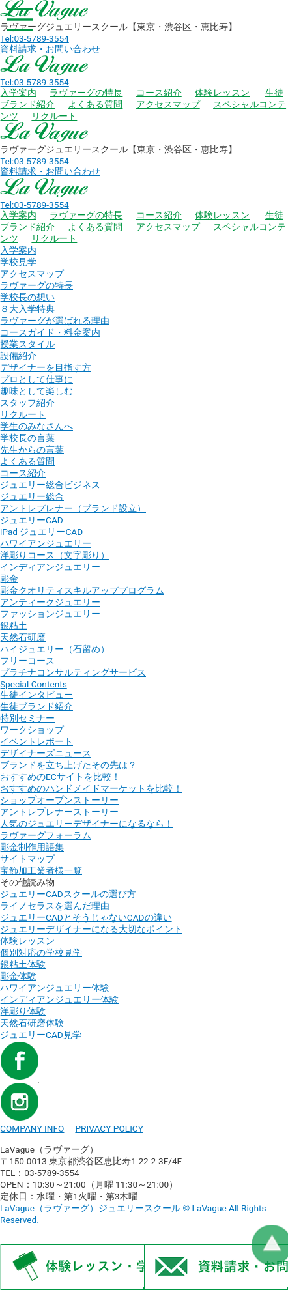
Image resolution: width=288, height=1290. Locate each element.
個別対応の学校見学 (41, 952)
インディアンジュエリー (50, 567)
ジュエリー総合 (32, 496)
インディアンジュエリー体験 (59, 999)
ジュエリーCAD (31, 520)
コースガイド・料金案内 (50, 332)
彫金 (9, 578)
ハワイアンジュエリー (45, 543)
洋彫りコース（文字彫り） (54, 555)
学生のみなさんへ (36, 426)
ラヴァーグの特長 (86, 92)
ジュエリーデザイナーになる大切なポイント (91, 929)
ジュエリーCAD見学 (40, 1034)
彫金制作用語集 (32, 847)
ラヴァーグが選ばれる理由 (54, 320)
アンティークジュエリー (50, 602)
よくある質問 (95, 104)
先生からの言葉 (32, 449)
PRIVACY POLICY (109, 1128)
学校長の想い (27, 297)
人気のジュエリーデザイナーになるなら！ (86, 823)
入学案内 (18, 92)
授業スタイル (27, 344)
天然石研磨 (23, 637)
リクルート (54, 116)
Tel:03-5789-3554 (34, 38)
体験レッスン (222, 92)
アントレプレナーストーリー (59, 812)
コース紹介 (159, 92)
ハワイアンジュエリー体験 (54, 987)
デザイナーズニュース (45, 753)
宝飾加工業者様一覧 (41, 870)
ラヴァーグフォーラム (45, 835)
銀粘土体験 (23, 964)
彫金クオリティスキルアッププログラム (82, 590)
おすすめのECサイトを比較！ (60, 776)
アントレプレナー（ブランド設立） (73, 508)
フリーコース (27, 660)
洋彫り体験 (23, 1011)
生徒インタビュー (36, 694)
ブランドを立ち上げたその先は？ (68, 765)
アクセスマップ (168, 104)
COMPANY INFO (32, 1128)
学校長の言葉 (27, 438)
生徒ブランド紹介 (36, 706)
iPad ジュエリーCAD (41, 531)
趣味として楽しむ (36, 391)
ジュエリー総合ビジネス (50, 485)
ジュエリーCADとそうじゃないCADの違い (86, 917)
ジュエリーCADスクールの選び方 (68, 894)
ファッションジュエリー (50, 614)
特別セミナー (27, 718)
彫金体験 (18, 976)
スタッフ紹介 (27, 402)
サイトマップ (27, 858)
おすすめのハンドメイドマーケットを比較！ (91, 788)
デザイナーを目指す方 (45, 367)
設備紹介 (18, 356)
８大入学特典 (27, 309)
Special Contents (33, 684)
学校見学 (18, 262)
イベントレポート (36, 741)
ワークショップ (32, 729)
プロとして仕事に (36, 379)
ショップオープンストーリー (59, 800)
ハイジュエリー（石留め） (54, 649)
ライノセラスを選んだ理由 (54, 905)
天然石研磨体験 (32, 1023)
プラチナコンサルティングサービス (73, 672)
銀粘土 (13, 625)
